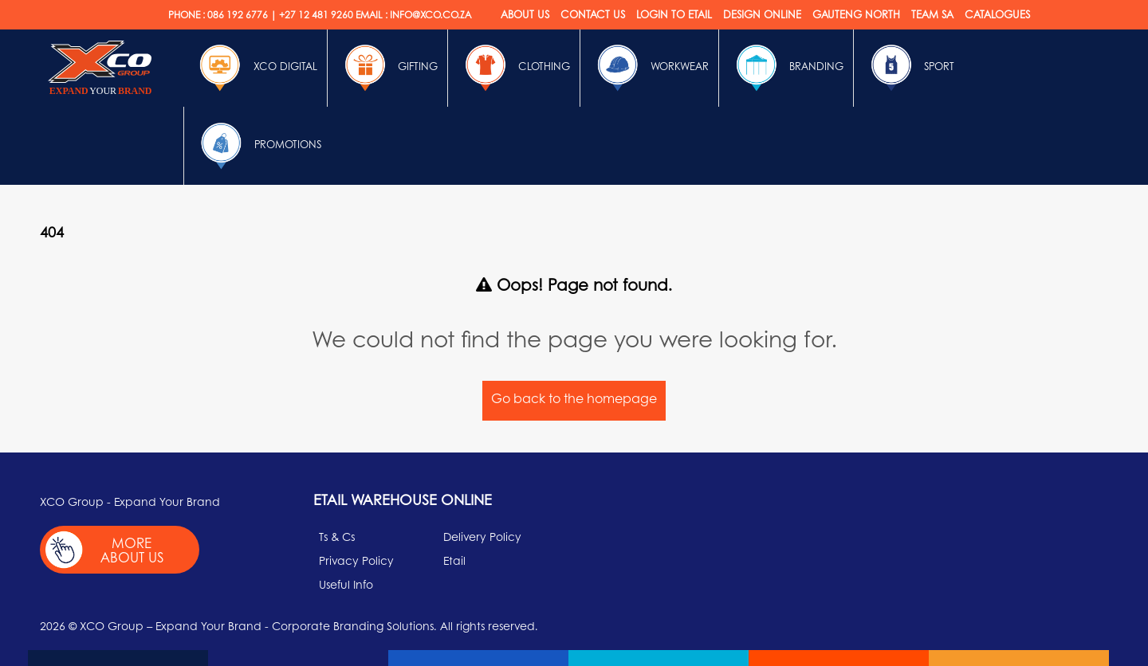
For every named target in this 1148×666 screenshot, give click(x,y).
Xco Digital (255, 68)
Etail (454, 560)
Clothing (514, 68)
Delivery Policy (482, 536)
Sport (908, 68)
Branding (786, 68)
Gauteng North (856, 14)
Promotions (257, 146)
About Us (525, 14)
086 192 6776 (237, 15)
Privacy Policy (356, 560)
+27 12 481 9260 (316, 15)
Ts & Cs (337, 536)
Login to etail (674, 14)
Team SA (932, 14)
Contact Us (592, 14)
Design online (762, 14)
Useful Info (346, 584)
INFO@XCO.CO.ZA (430, 15)
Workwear (649, 68)
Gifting (387, 68)
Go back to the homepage (574, 398)
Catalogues (997, 14)
